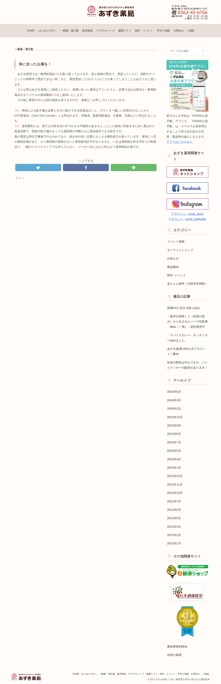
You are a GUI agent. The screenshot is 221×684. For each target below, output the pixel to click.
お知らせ (173, 258)
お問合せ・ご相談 (199, 674)
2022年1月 (174, 467)
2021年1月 (174, 543)
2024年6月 (174, 391)
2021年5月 (174, 518)
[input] (187, 50)
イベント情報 (176, 241)
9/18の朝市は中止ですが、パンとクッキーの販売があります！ (187, 365)
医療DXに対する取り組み (183, 308)
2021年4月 (174, 526)
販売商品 (115, 674)
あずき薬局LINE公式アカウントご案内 (186, 351)
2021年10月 (175, 493)
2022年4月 (174, 459)
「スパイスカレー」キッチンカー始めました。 (187, 338)
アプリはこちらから (180, 141)
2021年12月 (175, 476)
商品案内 (173, 267)
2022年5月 (174, 450)
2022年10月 (175, 417)
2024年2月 (174, 408)
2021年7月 (174, 501)
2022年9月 (174, 425)
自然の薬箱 (174, 654)
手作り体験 (181, 674)
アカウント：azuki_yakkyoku (187, 219)
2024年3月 (174, 400)
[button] (203, 50)
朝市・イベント (164, 674)
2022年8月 (174, 434)
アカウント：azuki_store (187, 214)
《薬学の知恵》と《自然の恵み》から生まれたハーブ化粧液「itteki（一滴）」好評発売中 (187, 321)
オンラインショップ (180, 250)
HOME (65, 674)
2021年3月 (174, 535)
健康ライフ (147, 674)
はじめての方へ (80, 674)
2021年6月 (174, 509)
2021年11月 (175, 484)
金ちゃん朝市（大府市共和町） (187, 283)
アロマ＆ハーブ (131, 674)
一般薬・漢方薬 (99, 674)
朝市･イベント (176, 275)
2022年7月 (174, 442)
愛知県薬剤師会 (177, 646)
